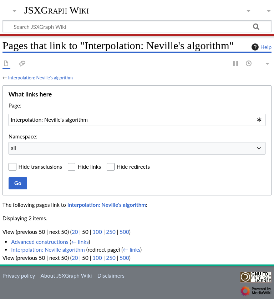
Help (261, 47)
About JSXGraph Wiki (66, 275)
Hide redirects (133, 166)
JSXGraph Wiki (56, 10)
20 (75, 232)
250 (110, 232)
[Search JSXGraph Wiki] (137, 26)
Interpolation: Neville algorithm (48, 249)
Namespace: (23, 136)
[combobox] (137, 120)
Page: (15, 105)
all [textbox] (13, 148)
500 (124, 232)
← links (79, 241)
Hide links (89, 166)
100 (97, 232)
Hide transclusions (40, 166)
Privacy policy (18, 275)
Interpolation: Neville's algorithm (40, 77)
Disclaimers (111, 275)
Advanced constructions (39, 241)
